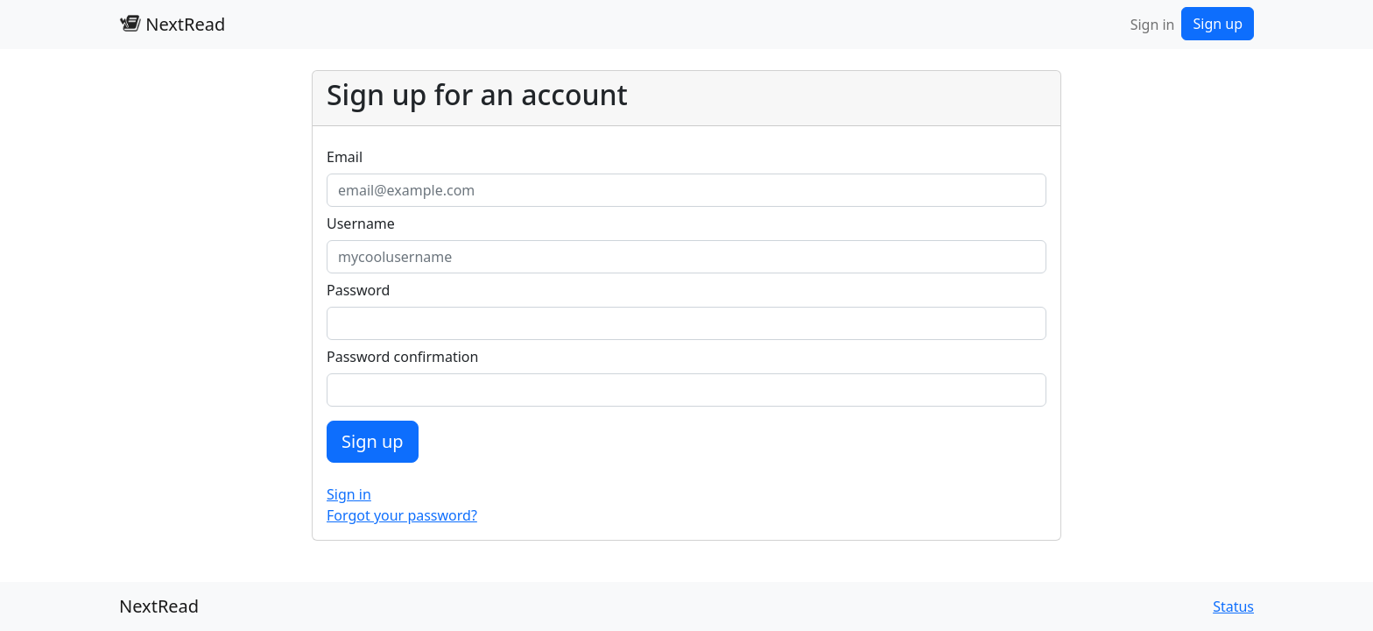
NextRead (172, 24)
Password (358, 290)
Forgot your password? (402, 515)
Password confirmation (402, 356)
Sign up (1218, 23)
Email (345, 157)
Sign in (1152, 24)
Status (1233, 606)
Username (361, 223)
